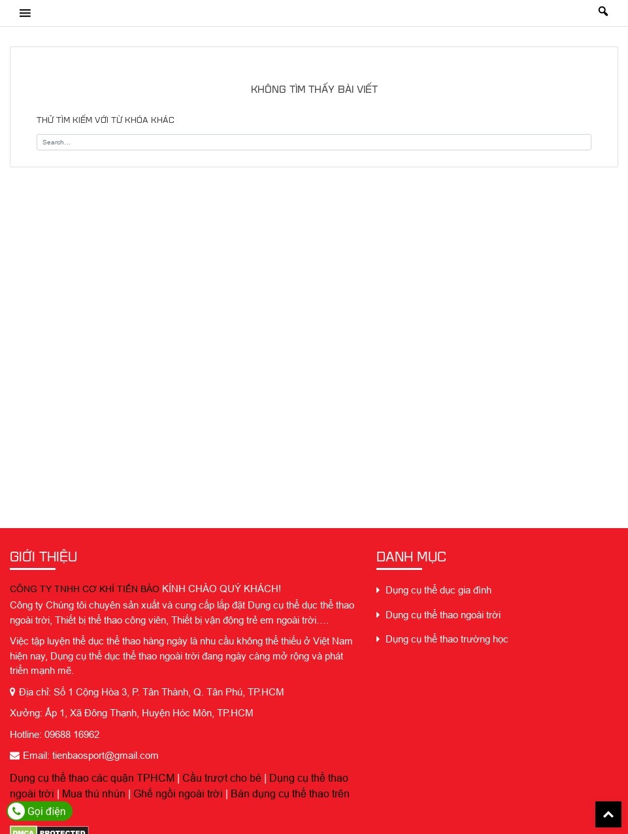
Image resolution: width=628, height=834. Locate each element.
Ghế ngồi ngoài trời (178, 793)
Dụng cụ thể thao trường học (442, 638)
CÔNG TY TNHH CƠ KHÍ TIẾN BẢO (84, 589)
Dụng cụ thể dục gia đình (433, 589)
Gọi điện (37, 811)
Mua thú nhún (93, 793)
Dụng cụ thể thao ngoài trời (438, 614)
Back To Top (608, 814)
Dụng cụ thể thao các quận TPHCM (92, 778)
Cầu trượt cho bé (221, 778)
